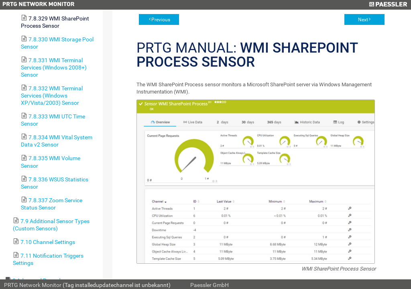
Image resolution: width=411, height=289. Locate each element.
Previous (160, 19)
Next (363, 19)
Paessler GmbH (209, 285)
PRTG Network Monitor (32, 285)
